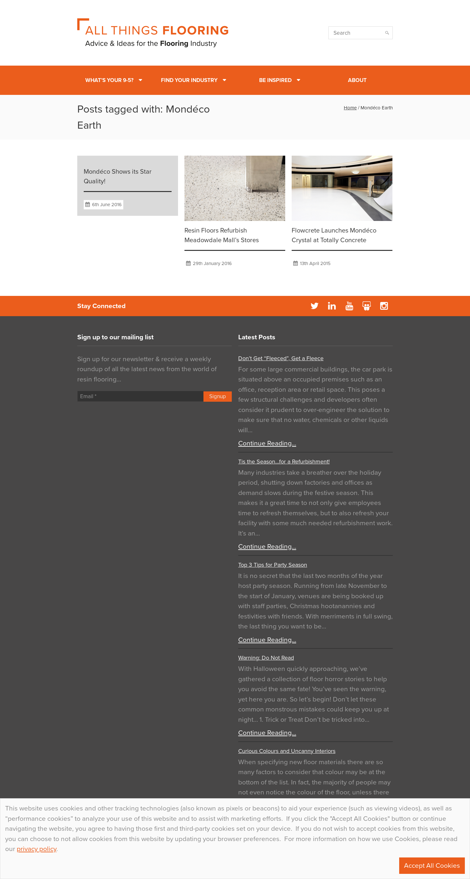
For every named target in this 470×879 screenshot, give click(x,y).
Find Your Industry (189, 80)
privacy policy (36, 849)
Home (350, 108)
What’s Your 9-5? (109, 80)
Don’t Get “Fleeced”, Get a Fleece (281, 358)
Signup (217, 396)
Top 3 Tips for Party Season (272, 564)
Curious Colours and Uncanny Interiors (286, 751)
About (357, 80)
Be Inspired (275, 80)
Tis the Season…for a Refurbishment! (284, 461)
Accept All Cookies (432, 866)
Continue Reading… (267, 443)
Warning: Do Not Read (266, 657)
